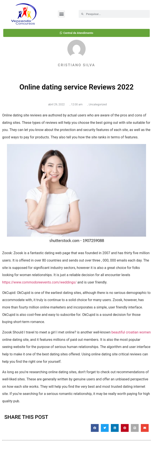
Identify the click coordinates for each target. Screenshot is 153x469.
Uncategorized (97, 104)
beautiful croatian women (131, 332)
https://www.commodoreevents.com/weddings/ (39, 282)
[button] (61, 14)
